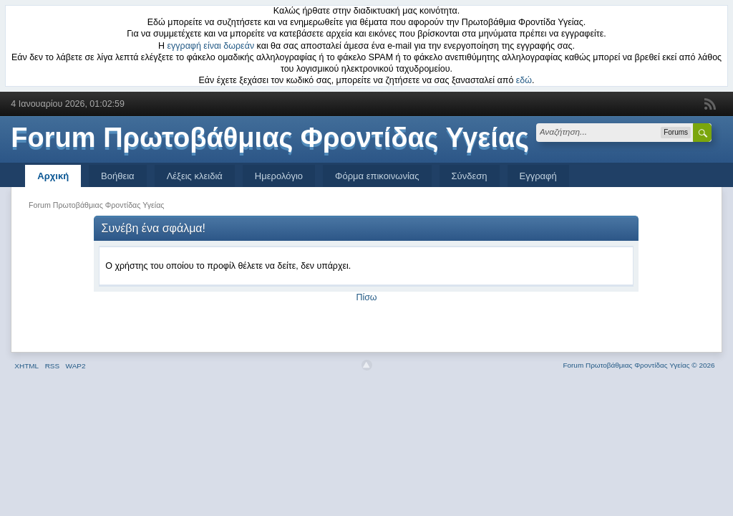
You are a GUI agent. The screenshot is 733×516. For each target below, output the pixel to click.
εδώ (524, 80)
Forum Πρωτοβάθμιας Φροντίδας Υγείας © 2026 (638, 365)
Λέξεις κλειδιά (195, 176)
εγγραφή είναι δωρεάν (211, 46)
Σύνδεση (469, 176)
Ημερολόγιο (279, 176)
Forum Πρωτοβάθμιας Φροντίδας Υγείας (270, 138)
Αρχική (53, 176)
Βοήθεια (118, 176)
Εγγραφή (538, 176)
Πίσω (366, 297)
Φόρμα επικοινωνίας (377, 176)
